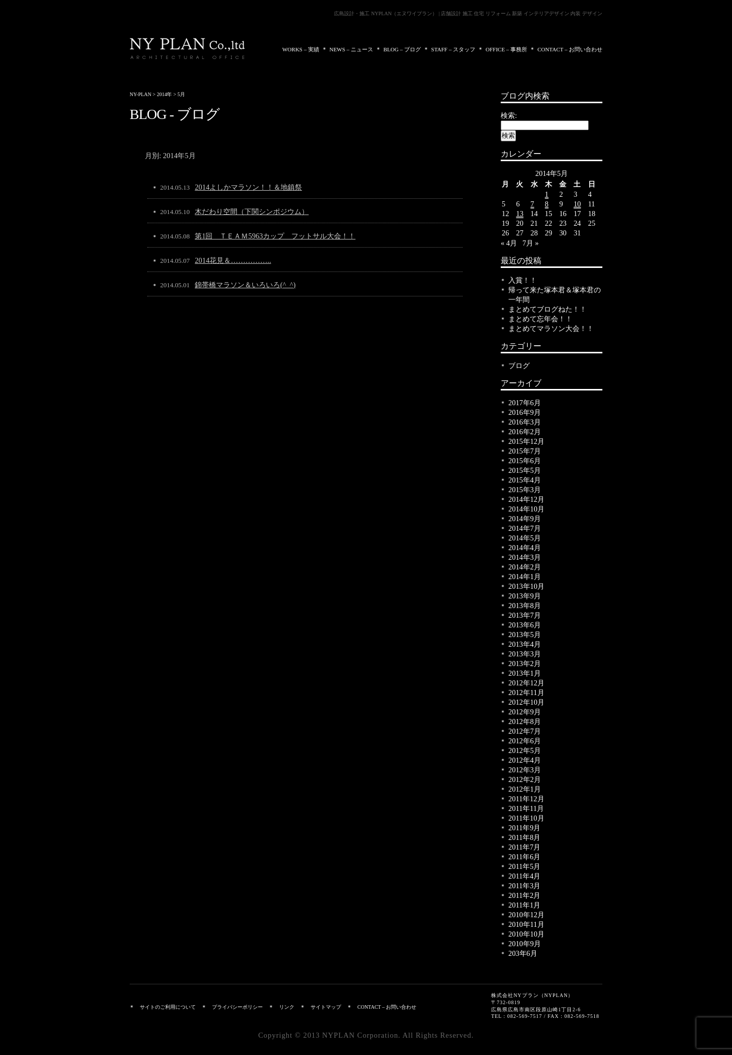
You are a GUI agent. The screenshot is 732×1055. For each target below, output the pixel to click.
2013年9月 (524, 596)
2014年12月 (526, 499)
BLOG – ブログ (402, 49)
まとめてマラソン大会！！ (551, 328)
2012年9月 (524, 712)
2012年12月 (526, 683)
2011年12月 (526, 799)
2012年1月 (524, 789)
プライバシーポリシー (237, 1007)
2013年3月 (524, 654)
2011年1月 (524, 905)
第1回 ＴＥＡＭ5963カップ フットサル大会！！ (275, 236)
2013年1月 (524, 673)
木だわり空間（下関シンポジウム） (252, 211)
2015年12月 (526, 441)
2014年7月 (524, 528)
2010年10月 (526, 934)
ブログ (519, 365)
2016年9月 (524, 412)
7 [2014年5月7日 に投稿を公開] (532, 204)
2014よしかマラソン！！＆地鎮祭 (248, 187)
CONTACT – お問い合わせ (569, 49)
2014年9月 (524, 519)
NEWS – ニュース (351, 49)
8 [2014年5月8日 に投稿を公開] (546, 204)
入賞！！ (522, 280)
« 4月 (509, 243)
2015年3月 (524, 490)
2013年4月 (524, 644)
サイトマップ (326, 1007)
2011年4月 (524, 876)
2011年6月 (524, 857)
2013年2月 (524, 663)
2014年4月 (524, 548)
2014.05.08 (175, 236)
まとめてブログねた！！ (547, 309)
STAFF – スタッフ (453, 49)
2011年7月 (524, 847)
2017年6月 (524, 403)
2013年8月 (524, 605)
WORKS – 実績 (300, 49)
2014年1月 (524, 576)
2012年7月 (524, 731)
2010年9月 (524, 944)
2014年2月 (524, 567)
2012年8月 (524, 721)
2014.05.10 (175, 212)
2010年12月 (526, 915)
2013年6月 (524, 625)
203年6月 (522, 953)
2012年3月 (524, 770)
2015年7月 (524, 451)
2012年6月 (524, 741)
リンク (286, 1007)
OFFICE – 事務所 (506, 49)
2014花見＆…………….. (233, 260)
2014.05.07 (175, 260)
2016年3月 (524, 422)
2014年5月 (524, 538)
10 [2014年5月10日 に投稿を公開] (577, 204)
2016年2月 (524, 432)
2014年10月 (526, 509)
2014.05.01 (175, 285)
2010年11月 (526, 924)
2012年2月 (524, 779)
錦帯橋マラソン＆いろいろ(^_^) (245, 285)
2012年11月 (526, 692)
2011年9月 (524, 828)
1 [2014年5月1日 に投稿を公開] (546, 194)
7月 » (531, 243)
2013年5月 (524, 634)
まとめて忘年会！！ (540, 319)
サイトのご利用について (168, 1007)
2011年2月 (524, 895)
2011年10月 (526, 818)
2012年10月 (526, 702)
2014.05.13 (175, 187)
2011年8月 (524, 837)
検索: (509, 115)
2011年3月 (524, 886)
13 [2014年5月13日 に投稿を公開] (519, 213)
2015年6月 (524, 461)
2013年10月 (526, 586)
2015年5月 (524, 470)
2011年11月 (526, 808)
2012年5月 (524, 750)
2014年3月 (524, 557)
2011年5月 (524, 866)
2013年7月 (524, 615)
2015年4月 (524, 480)
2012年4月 (524, 760)
